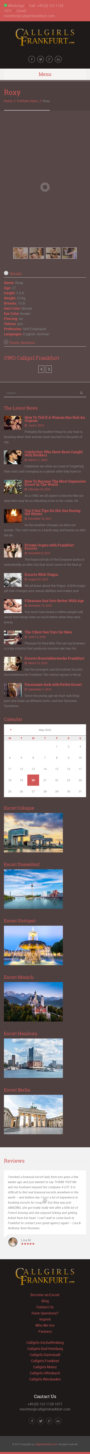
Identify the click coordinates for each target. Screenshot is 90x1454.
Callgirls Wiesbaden (45, 1379)
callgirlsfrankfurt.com (46, 1444)
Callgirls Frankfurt (45, 1360)
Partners (45, 1331)
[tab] (45, 274)
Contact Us (45, 1307)
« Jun (11, 730)
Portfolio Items (27, 101)
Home (8, 101)
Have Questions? (45, 1313)
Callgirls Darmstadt (45, 1354)
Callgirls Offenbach (45, 1373)
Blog (45, 1300)
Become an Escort (45, 1294)
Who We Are (45, 1325)
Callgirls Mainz (45, 1367)
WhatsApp (14, 5)
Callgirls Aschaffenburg (45, 1342)
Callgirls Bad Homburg (45, 1348)
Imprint (45, 1319)
